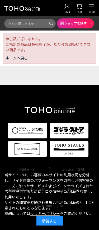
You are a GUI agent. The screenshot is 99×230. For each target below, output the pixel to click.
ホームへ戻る (17, 58)
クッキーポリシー (45, 213)
